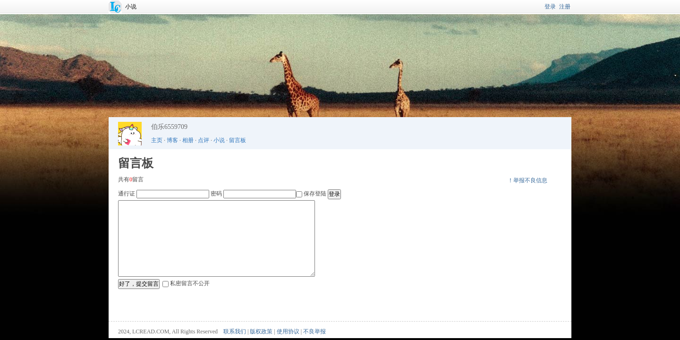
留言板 (237, 140)
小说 (130, 6)
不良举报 (314, 331)
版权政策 (261, 331)
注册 (564, 6)
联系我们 (234, 331)
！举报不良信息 (527, 180)
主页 (156, 140)
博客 (172, 140)
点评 (203, 140)
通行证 (126, 193)
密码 (216, 193)
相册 (188, 140)
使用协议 (288, 331)
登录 (550, 6)
